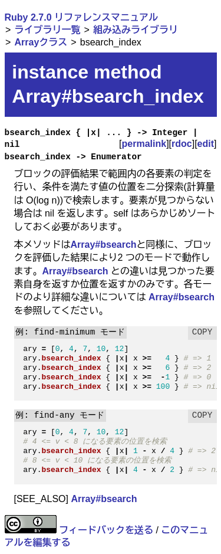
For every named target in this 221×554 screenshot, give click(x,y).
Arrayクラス (40, 42)
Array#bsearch (104, 245)
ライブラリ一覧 (47, 30)
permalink (144, 144)
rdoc (181, 144)
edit (205, 144)
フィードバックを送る (106, 530)
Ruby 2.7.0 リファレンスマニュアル (81, 17)
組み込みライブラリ (135, 30)
